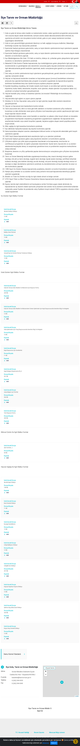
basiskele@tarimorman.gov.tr (21, 677)
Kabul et (54, 743)
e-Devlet (45, 1)
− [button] (45, 674)
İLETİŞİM (66, 6)
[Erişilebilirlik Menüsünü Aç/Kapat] (75, 741)
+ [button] (45, 671)
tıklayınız (45, 743)
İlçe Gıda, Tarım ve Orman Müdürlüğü (22, 667)
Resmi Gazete (39, 732)
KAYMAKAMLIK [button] (23, 6)
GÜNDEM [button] (59, 6)
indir (6, 221)
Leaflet (77, 696)
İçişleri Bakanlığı (54, 1)
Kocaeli (63, 1)
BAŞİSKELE (32, 6)
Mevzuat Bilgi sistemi (57, 732)
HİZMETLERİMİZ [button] (50, 6)
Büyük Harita (50, 668)
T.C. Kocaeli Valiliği (22, 732)
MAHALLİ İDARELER (38, 6)
